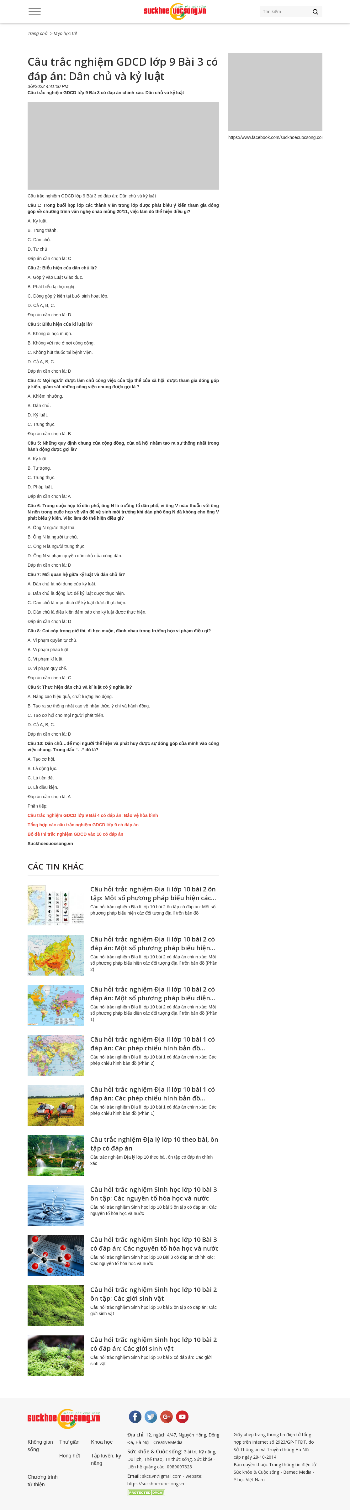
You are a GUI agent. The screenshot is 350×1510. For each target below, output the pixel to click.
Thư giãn (69, 1442)
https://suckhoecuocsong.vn (155, 1484)
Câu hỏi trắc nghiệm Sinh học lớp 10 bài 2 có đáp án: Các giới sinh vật (153, 1344)
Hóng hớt (69, 1455)
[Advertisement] (123, 152)
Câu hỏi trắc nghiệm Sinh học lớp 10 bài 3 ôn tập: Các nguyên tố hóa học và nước (153, 1193)
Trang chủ (37, 33)
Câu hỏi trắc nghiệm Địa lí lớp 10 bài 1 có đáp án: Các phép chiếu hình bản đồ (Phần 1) (152, 1098)
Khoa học (102, 1442)
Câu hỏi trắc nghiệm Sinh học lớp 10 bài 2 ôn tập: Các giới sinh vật (153, 1294)
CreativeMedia (168, 1442)
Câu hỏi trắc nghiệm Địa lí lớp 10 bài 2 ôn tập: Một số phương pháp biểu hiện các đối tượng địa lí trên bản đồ (153, 898)
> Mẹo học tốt (63, 33)
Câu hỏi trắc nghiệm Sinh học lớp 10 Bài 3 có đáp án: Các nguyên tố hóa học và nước (154, 1243)
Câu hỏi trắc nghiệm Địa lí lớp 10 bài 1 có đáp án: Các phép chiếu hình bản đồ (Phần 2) (152, 1048)
